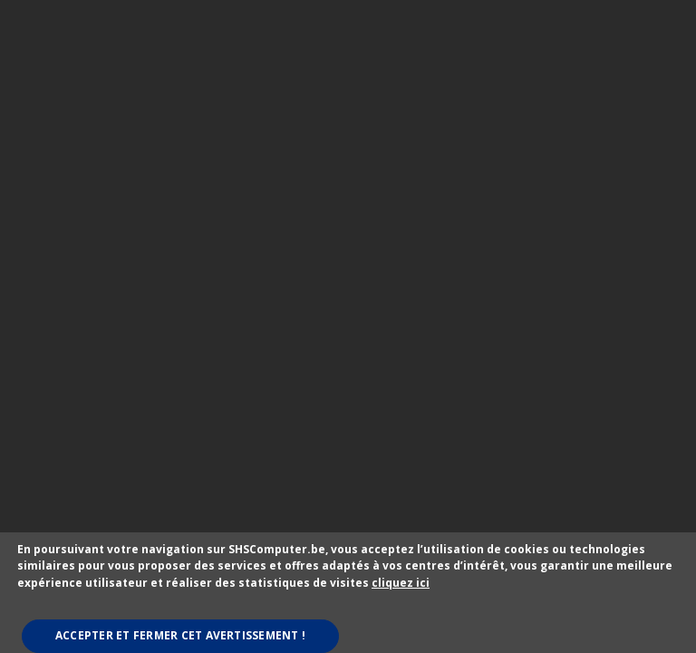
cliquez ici (401, 582)
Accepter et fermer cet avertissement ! (180, 635)
